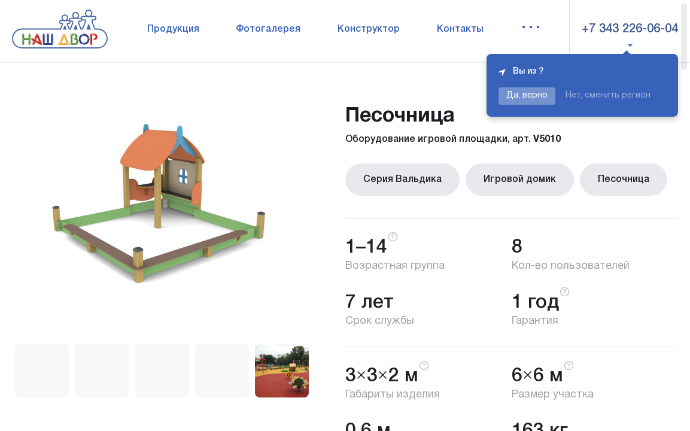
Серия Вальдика (402, 179)
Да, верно (527, 95)
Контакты (460, 29)
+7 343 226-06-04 (630, 29)
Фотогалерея (268, 29)
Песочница (623, 179)
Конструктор (369, 29)
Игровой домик (520, 179)
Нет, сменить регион (608, 95)
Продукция (173, 29)
